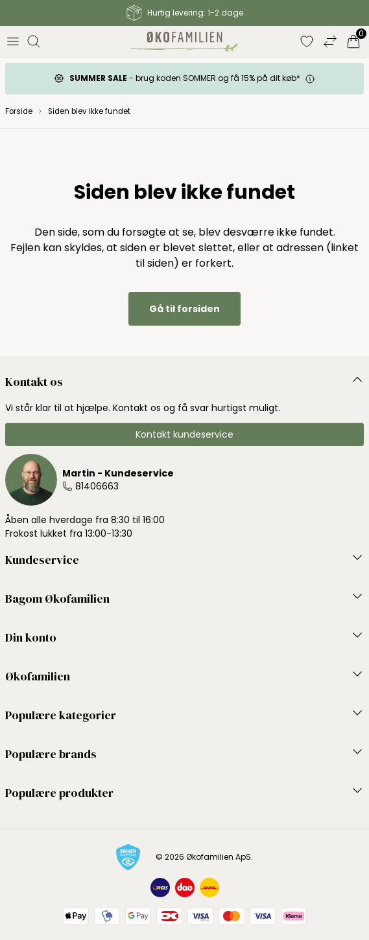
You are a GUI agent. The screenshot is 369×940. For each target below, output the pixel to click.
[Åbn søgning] (33, 41)
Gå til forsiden (184, 308)
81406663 (97, 486)
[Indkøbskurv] (353, 41)
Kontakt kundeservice (184, 434)
